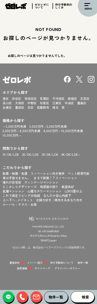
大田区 (19, 103)
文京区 (84, 98)
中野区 (32, 103)
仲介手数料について (61, 262)
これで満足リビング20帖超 (21, 195)
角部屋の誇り (49, 186)
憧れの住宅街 (12, 182)
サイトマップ (42, 268)
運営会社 (14, 262)
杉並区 (44, 103)
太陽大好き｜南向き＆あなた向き (59, 200)
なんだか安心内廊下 (57, 195)
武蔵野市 (43, 107)
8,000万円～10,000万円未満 (63, 130)
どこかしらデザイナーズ (20, 186)
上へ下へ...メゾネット (18, 200)
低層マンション (13, 191)
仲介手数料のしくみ (63, 6)
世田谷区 (30, 98)
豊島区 (81, 103)
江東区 (57, 103)
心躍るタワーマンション (44, 191)
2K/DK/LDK (30, 154)
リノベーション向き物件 (48, 173)
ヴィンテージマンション (41, 182)
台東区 (7, 107)
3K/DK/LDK (50, 154)
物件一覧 (83, 262)
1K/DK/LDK (11, 154)
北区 (30, 107)
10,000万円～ (12, 135)
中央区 (69, 103)
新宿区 (72, 98)
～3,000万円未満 (14, 126)
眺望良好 (68, 186)
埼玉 (55, 107)
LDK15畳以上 (73, 191)
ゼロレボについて (42, 6)
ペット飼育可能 (78, 173)
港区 (6, 98)
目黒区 (44, 98)
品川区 (7, 103)
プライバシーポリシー (67, 268)
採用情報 (22, 268)
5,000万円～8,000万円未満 (21, 130)
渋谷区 (16, 98)
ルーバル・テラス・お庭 (20, 204)
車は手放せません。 (17, 178)
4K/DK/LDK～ (71, 154)
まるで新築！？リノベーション (55, 178)
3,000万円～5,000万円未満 (48, 126)
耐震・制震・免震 (15, 173)
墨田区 (19, 107)
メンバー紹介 (35, 262)
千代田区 (58, 98)
